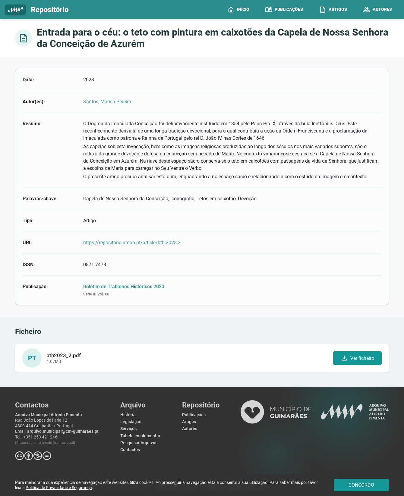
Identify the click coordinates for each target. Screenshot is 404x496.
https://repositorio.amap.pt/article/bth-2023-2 (132, 242)
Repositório (36, 10)
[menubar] (312, 9)
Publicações (194, 414)
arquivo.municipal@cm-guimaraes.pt (63, 431)
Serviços (128, 428)
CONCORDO (361, 485)
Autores (189, 428)
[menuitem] (238, 10)
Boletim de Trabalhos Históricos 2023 (123, 286)
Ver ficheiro (357, 358)
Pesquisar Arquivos (138, 442)
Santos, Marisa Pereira (107, 102)
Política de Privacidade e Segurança (59, 487)
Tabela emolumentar (140, 435)
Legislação (130, 421)
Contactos (130, 449)
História (128, 414)
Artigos (189, 421)
